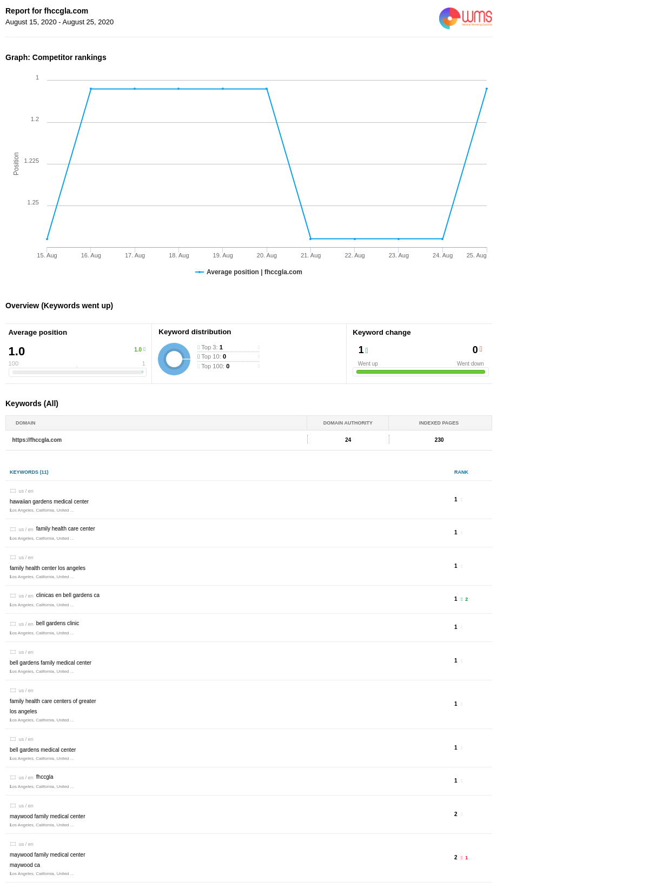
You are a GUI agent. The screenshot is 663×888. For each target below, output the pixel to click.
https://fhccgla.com (37, 440)
